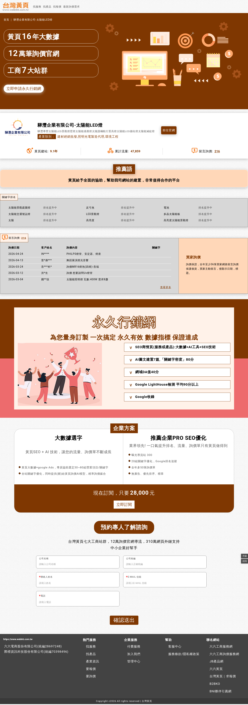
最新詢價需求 (71, 6)
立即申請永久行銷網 (24, 88)
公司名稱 (44, 559)
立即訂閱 (124, 505)
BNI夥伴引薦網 (221, 692)
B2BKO (215, 684)
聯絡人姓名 (47, 577)
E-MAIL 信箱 (134, 577)
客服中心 (174, 647)
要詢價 (91, 677)
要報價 (91, 670)
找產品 (47, 6)
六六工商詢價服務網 (224, 655)
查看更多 (165, 287)
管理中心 (133, 662)
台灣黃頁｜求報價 (223, 677)
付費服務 (133, 647)
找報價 (57, 6)
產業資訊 (92, 662)
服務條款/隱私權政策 (183, 655)
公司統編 (131, 559)
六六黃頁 (216, 670)
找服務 (37, 6)
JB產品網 (216, 662)
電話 (43, 596)
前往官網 (169, 131)
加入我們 (133, 655)
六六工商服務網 (221, 647)
